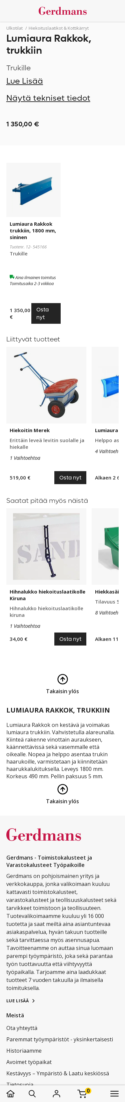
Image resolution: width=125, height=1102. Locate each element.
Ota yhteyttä (21, 1028)
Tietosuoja (19, 1084)
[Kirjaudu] (57, 1094)
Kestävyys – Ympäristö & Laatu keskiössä (57, 1073)
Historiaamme (24, 1050)
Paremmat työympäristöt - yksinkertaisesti (59, 1039)
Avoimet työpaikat (29, 1062)
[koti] (17, 1093)
